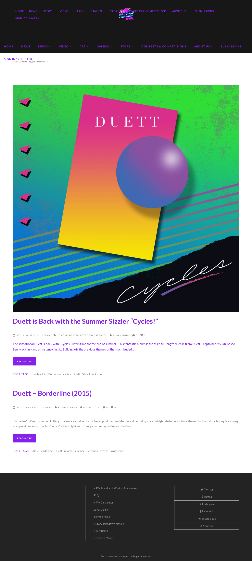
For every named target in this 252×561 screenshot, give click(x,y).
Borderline (54, 374)
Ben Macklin (39, 374)
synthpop (92, 451)
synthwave (117, 451)
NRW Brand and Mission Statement (115, 488)
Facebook (207, 511)
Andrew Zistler (121, 335)
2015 (35, 451)
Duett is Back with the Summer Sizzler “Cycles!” (85, 321)
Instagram (207, 504)
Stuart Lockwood (92, 374)
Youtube (207, 526)
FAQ (96, 495)
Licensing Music (103, 538)
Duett (76, 374)
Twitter (207, 489)
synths (104, 451)
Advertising (101, 530)
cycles (67, 374)
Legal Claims (101, 509)
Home (60, 335)
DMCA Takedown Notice (109, 523)
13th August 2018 (28, 335)
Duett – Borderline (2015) (52, 393)
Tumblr (206, 496)
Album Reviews (67, 407)
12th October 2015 (28, 407)
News (76, 335)
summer (79, 451)
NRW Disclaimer (103, 502)
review (68, 451)
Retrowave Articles (93, 335)
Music (68, 335)
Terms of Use (102, 516)
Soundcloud (206, 518)
